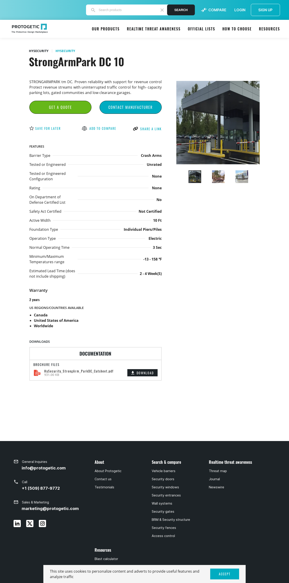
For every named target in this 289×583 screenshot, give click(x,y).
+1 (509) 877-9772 (41, 488)
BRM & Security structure (171, 520)
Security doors (163, 479)
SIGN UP (265, 10)
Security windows (165, 487)
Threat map (218, 471)
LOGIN (239, 10)
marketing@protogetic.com (50, 508)
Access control (163, 536)
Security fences (164, 528)
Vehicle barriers (163, 471)
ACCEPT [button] (225, 574)
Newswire (216, 487)
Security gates (163, 512)
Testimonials (104, 487)
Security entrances (166, 495)
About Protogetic (108, 471)
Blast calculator (106, 559)
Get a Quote (60, 107)
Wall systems (162, 503)
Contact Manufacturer (130, 107)
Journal (214, 479)
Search (181, 10)
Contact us (103, 479)
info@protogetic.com (44, 468)
